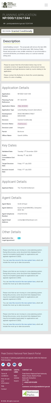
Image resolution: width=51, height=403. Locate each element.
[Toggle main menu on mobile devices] (46, 5)
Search (16, 381)
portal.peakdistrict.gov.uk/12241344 (20, 24)
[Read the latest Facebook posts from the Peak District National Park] (9, 364)
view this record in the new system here (22, 260)
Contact (4, 389)
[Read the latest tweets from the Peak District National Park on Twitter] (3, 364)
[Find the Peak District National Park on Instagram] (20, 364)
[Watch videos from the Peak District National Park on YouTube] (14, 364)
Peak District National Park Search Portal (21, 353)
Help (2, 386)
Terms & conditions (4, 375)
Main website (16, 377)
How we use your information (5, 381)
